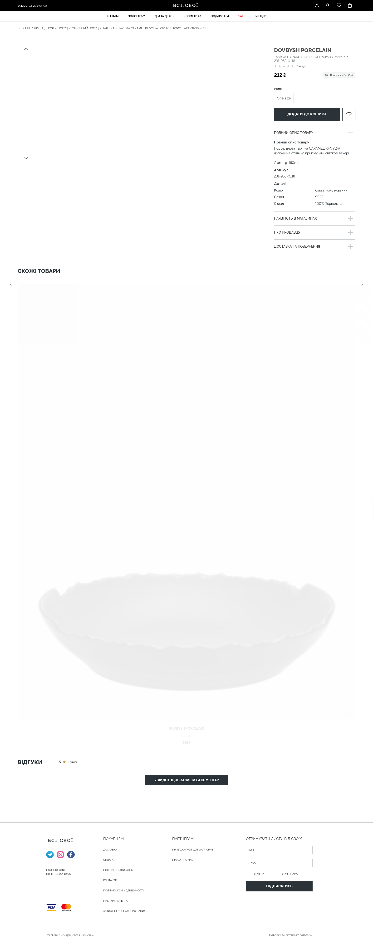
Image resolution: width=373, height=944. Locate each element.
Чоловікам (136, 16)
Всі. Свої (24, 28)
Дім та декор (164, 16)
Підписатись (279, 886)
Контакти (110, 880)
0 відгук (301, 66)
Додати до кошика (307, 114)
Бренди (260, 16)
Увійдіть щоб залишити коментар (186, 780)
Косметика (192, 16)
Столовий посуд (85, 28)
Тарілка (108, 28)
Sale (241, 16)
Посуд (63, 28)
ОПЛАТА (108, 859)
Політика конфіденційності (123, 890)
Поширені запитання (118, 870)
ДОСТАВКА (110, 849)
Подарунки (220, 16)
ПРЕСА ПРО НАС (182, 859)
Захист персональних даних (124, 911)
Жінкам (112, 16)
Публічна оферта (115, 900)
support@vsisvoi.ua (32, 5)
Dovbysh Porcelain (302, 50)
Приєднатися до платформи (193, 849)
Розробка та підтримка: (291, 935)
